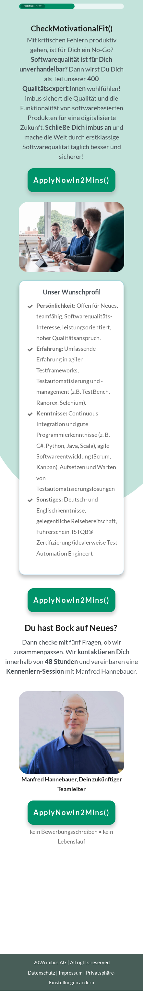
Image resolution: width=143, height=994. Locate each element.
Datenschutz (41, 973)
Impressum (70, 973)
